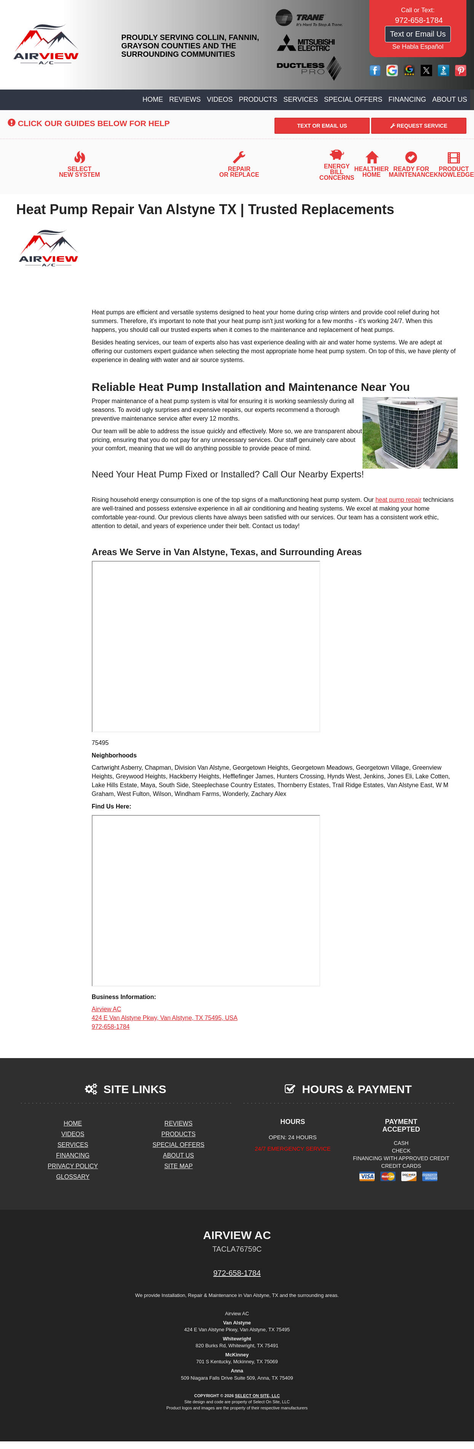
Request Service (418, 126)
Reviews (185, 99)
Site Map (178, 1166)
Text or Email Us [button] (418, 34)
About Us (449, 99)
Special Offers (353, 99)
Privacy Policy (73, 1166)
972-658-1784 (237, 1273)
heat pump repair (398, 499)
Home (152, 99)
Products (258, 99)
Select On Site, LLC (257, 1395)
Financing (407, 99)
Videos (220, 99)
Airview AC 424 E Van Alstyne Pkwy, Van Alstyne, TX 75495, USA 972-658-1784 (165, 1018)
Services (300, 99)
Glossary (72, 1177)
